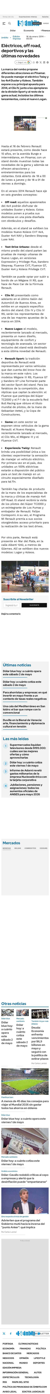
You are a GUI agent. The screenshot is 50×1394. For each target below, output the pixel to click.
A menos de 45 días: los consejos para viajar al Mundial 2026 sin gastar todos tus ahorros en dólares (25, 1104)
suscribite (37, 23)
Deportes (39, 1363)
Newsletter (42, 1333)
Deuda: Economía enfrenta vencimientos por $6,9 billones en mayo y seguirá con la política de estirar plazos (40, 1043)
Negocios (8, 1358)
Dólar (13, 30)
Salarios (45, 17)
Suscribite (34, 605)
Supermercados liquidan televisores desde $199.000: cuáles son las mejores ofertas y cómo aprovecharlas (28, 751)
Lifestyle (39, 1358)
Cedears (43, 848)
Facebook (10, 1333)
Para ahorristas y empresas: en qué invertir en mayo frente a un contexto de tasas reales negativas (25, 696)
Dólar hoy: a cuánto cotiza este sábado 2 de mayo (22, 683)
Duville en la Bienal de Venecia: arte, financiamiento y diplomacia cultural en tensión (24, 723)
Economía (29, 30)
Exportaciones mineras (28, 17)
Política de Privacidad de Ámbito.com (25, 1386)
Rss (5, 1382)
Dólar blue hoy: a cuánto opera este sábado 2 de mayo (22, 672)
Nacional (8, 1363)
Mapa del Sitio (20, 1382)
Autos (37, 1372)
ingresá (46, 23)
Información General (16, 1372)
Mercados (33, 1353)
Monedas (7, 848)
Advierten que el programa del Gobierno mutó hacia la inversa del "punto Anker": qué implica (23, 1224)
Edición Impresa (12, 1367)
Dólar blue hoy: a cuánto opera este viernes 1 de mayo (23, 1120)
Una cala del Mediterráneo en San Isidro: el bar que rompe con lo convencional (24, 709)
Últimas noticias (28, 1343)
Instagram (17, 1333)
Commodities (30, 848)
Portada (8, 1343)
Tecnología (32, 1377)
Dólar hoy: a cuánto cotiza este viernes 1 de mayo (26, 764)
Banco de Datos (12, 1353)
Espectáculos (11, 1377)
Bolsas (18, 848)
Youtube (31, 1334)
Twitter (4, 1334)
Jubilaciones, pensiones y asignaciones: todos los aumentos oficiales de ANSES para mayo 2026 (26, 789)
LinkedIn (24, 1333)
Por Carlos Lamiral (39, 1063)
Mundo (23, 1363)
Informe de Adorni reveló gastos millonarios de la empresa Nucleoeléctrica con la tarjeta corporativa (28, 775)
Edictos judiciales (33, 1391)
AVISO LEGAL (10, 1391)
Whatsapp (39, 1333)
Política (41, 1348)
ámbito (4, 38)
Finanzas (25, 1348)
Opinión (24, 1358)
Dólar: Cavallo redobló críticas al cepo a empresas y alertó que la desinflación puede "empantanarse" (24, 1178)
